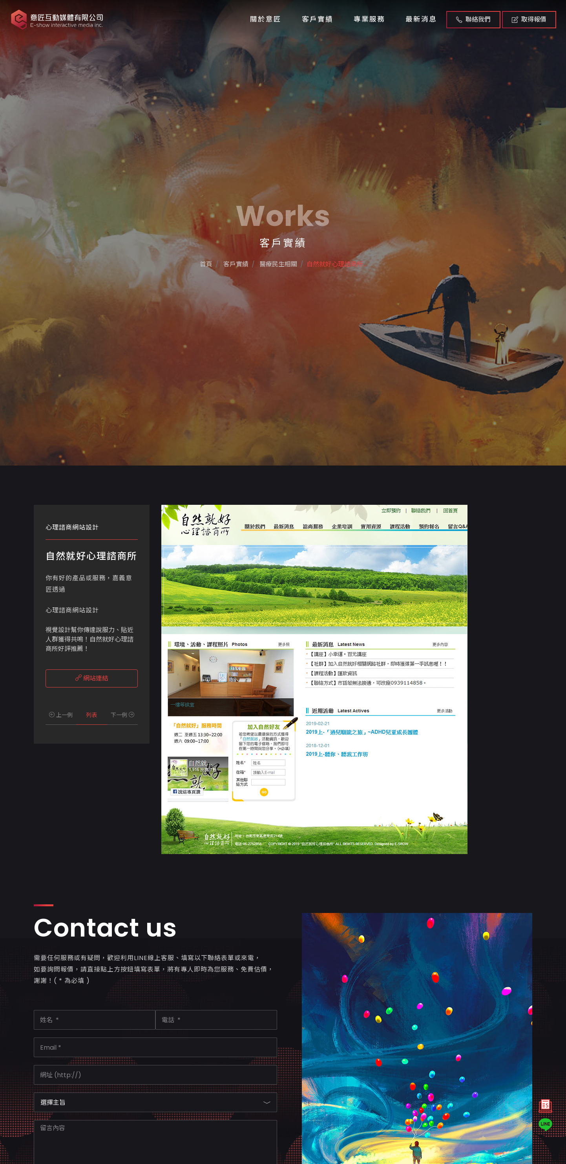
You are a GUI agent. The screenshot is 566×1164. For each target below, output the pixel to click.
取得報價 (529, 19)
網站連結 (91, 678)
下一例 (122, 715)
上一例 (61, 715)
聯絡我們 (473, 19)
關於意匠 (265, 19)
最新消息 (421, 19)
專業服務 (369, 19)
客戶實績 (317, 19)
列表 (91, 715)
